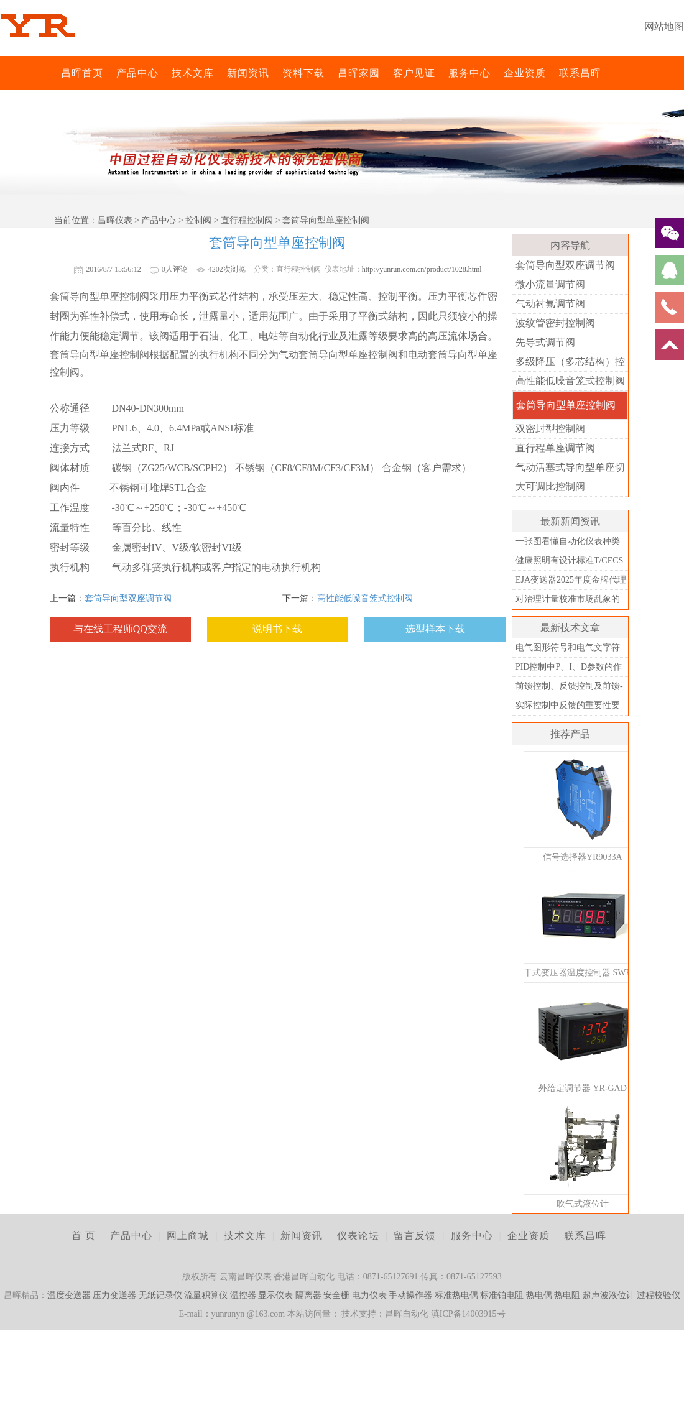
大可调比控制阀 (550, 486)
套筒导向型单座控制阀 (566, 405)
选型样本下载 (435, 629)
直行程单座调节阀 (555, 448)
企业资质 (525, 73)
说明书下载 (277, 629)
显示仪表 (275, 1295)
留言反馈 (415, 1235)
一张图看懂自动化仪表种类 (567, 541)
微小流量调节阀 (550, 284)
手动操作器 (410, 1295)
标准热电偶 (456, 1295)
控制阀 (198, 220)
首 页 (84, 1235)
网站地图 (664, 26)
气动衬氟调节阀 (550, 303)
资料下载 (303, 73)
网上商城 (188, 1235)
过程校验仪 (658, 1295)
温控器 (243, 1295)
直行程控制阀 (247, 220)
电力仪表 (369, 1295)
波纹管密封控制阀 (555, 323)
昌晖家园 (359, 73)
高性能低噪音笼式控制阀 (365, 598)
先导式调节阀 (545, 342)
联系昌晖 (580, 73)
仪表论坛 (358, 1235)
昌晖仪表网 (53, 73)
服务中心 (469, 73)
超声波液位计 (609, 1295)
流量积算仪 (206, 1295)
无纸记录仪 (160, 1295)
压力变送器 (114, 1295)
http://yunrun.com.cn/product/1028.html (422, 269)
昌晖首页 (82, 73)
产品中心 (137, 73)
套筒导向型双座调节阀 (128, 598)
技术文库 (193, 73)
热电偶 (539, 1295)
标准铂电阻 (502, 1295)
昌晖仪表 (115, 220)
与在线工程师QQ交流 (120, 629)
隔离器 (308, 1295)
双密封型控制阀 (550, 428)
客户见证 (414, 73)
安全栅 (336, 1295)
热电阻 (567, 1295)
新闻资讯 (248, 73)
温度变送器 (69, 1295)
